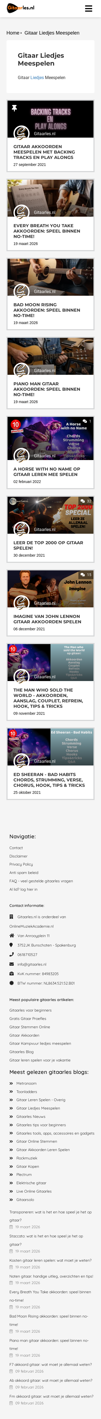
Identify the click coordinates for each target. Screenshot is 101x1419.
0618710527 (27, 954)
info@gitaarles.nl (32, 964)
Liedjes (37, 77)
